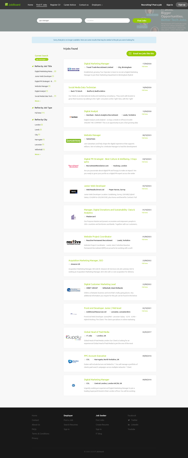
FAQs (34, 429)
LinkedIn (134, 424)
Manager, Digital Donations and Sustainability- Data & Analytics (109, 211)
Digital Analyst (91, 111)
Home (34, 415)
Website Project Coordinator (98, 236)
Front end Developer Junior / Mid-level (102, 307)
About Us (36, 424)
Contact (35, 420)
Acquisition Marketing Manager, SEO (86, 260)
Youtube (131, 429)
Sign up (181, 5)
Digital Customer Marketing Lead (100, 284)
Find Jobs (141, 21)
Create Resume (102, 424)
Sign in (170, 5)
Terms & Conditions (40, 433)
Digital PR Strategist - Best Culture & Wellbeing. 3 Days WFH (110, 160)
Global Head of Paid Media (96, 331)
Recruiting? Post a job (151, 5)
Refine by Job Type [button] (43, 107)
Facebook (132, 415)
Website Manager (92, 135)
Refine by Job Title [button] (43, 66)
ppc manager (41, 59)
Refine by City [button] (40, 119)
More (37, 101)
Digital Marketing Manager (96, 63)
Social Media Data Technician (82, 87)
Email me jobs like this (143, 53)
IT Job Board (99, 451)
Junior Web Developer (95, 185)
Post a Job (68, 420)
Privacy (35, 438)
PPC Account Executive (95, 355)
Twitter (134, 420)
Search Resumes (71, 424)
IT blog (99, 433)
